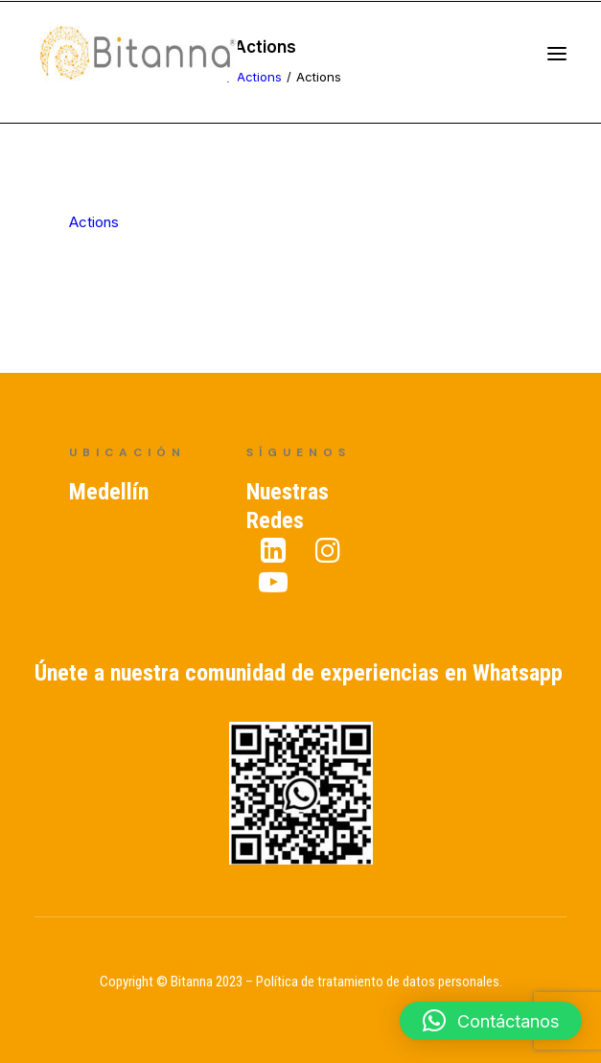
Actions (94, 222)
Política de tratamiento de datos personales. (379, 981)
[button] (491, 1021)
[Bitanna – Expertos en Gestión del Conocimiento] (159, 61)
